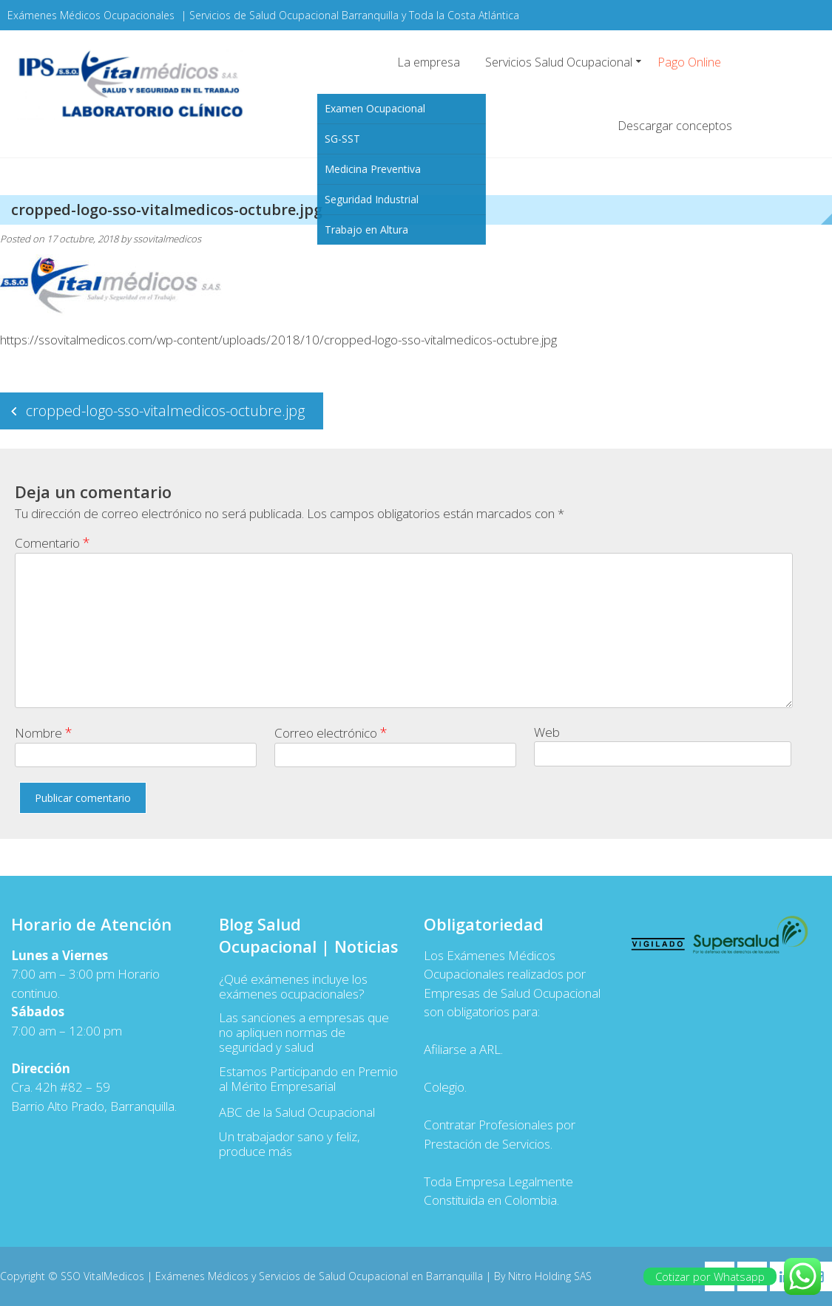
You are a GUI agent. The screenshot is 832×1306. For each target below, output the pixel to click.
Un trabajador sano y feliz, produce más (289, 1144)
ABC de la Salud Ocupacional (297, 1112)
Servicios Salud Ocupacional (558, 62)
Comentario (52, 542)
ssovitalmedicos (167, 238)
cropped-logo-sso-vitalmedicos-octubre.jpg (165, 411)
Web (547, 732)
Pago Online (689, 62)
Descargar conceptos (675, 126)
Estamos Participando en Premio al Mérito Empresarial (308, 1079)
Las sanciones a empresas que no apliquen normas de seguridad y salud (304, 1032)
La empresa (428, 62)
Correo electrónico (331, 732)
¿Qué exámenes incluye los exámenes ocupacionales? (293, 986)
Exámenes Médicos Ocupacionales (91, 15)
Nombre (43, 732)
